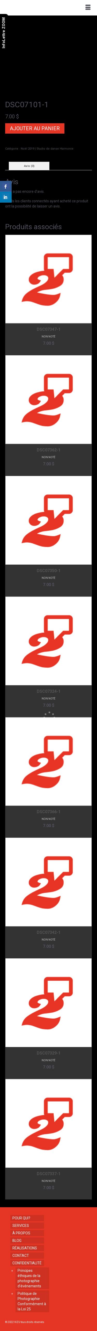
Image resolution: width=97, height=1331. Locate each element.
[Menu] (87, 8)
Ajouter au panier (35, 128)
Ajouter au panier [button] (48, 351)
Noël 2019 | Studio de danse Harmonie (47, 148)
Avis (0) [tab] (29, 166)
